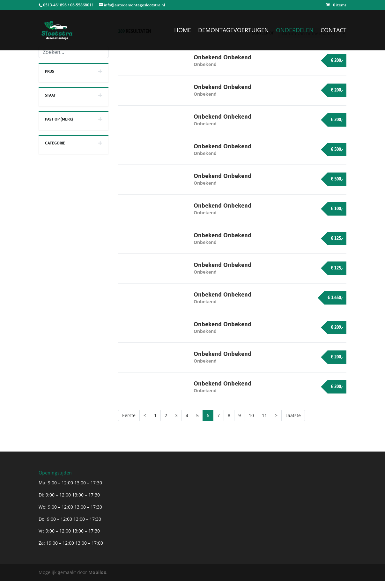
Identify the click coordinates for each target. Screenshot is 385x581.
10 (251, 415)
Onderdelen (295, 31)
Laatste (293, 415)
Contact (333, 31)
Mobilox (97, 572)
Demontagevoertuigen (233, 31)
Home (182, 31)
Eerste (129, 415)
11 (264, 415)
